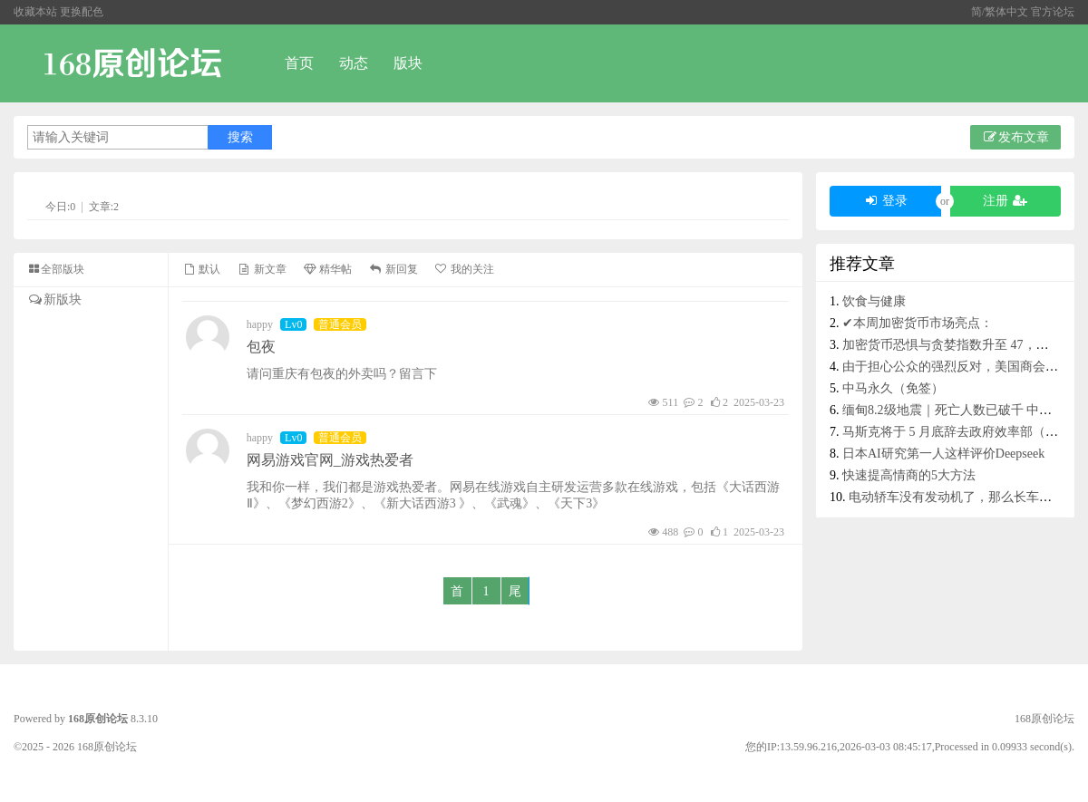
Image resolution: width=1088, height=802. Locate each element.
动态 (353, 63)
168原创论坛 (98, 718)
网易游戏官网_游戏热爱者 (330, 460)
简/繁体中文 (1001, 11)
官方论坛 (1052, 11)
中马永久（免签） (893, 388)
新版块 (54, 299)
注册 (1005, 201)
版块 (408, 63)
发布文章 (1015, 137)
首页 (299, 63)
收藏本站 (35, 11)
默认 (201, 269)
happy (260, 324)
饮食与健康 (874, 301)
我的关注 (464, 269)
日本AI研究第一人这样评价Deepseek (943, 453)
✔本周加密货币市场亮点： (917, 323)
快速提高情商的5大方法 (909, 475)
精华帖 (327, 269)
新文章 (261, 269)
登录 (885, 201)
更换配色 (81, 11)
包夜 (261, 346)
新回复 (392, 269)
